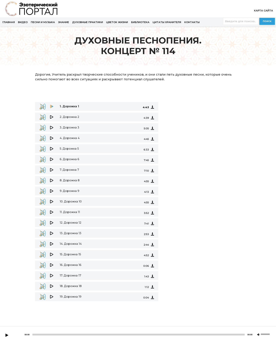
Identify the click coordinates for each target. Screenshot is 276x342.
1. (69, 106)
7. (69, 169)
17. (70, 275)
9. (69, 191)
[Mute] (258, 335)
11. (70, 212)
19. (70, 296)
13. (70, 233)
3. (69, 127)
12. (70, 222)
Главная (8, 22)
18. (71, 286)
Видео (23, 22)
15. (70, 254)
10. (71, 201)
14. (71, 243)
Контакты (192, 22)
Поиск (267, 21)
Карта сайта (263, 10)
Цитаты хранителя (167, 22)
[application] (138, 98)
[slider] (138, 334)
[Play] (7, 335)
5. (69, 148)
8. (70, 180)
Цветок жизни (117, 22)
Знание (63, 22)
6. (69, 159)
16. (70, 265)
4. (70, 138)
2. (69, 117)
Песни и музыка (43, 22)
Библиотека (140, 22)
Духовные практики (87, 22)
